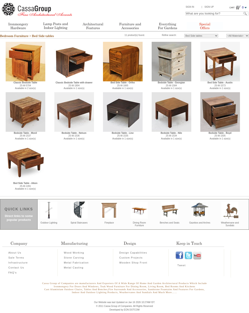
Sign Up (209, 7)
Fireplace (109, 222)
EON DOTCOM (132, 309)
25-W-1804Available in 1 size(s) (73, 85)
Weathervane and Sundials (230, 224)
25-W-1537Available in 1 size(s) (25, 136)
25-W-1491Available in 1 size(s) (25, 186)
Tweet (181, 265)
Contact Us (16, 267)
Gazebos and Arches (199, 222)
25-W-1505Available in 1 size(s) (220, 136)
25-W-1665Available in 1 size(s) (122, 85)
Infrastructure (18, 262)
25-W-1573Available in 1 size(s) (220, 85)
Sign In (190, 7)
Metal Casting (74, 267)
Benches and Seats (170, 222)
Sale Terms (16, 257)
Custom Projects (131, 257)
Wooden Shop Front (133, 262)
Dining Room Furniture (139, 224)
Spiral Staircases (79, 222)
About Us (14, 252)
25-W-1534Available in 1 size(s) (171, 136)
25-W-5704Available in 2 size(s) (25, 85)
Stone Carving (74, 257)
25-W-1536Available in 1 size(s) (74, 136)
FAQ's (12, 272)
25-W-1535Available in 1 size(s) (123, 136)
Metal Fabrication (76, 262)
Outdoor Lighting (49, 222)
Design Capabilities (133, 252)
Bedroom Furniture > (15, 36)
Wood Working (74, 252)
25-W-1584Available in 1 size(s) (171, 85)
